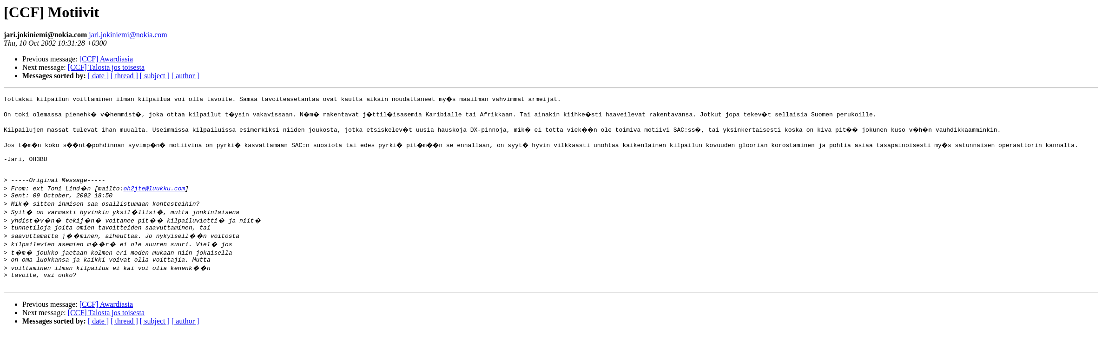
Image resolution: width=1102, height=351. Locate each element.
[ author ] (185, 76)
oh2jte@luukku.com (154, 199)
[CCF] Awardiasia (106, 59)
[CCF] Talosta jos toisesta (106, 67)
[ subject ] (155, 76)
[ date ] (98, 76)
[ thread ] (124, 76)
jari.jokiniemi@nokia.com (128, 35)
